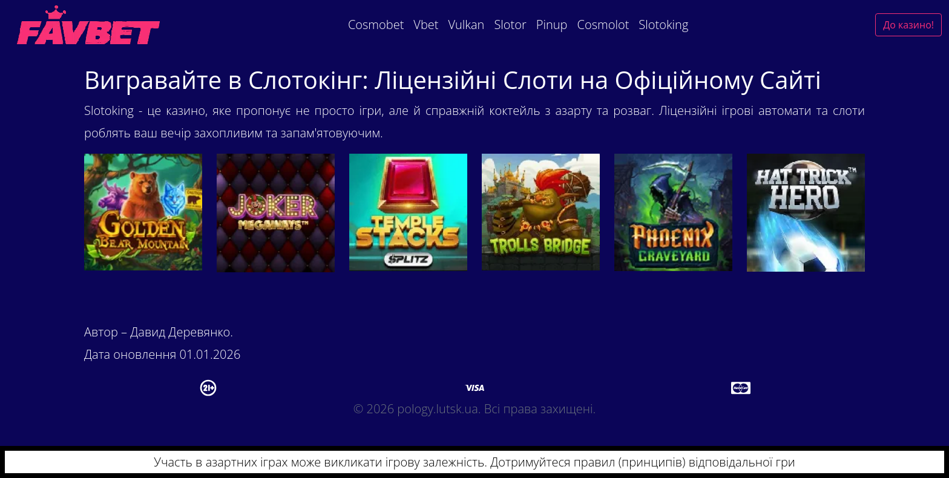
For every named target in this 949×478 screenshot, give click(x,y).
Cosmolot (603, 24)
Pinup (552, 24)
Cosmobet (376, 24)
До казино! (908, 24)
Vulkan (466, 24)
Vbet (425, 24)
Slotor (510, 24)
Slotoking (663, 24)
